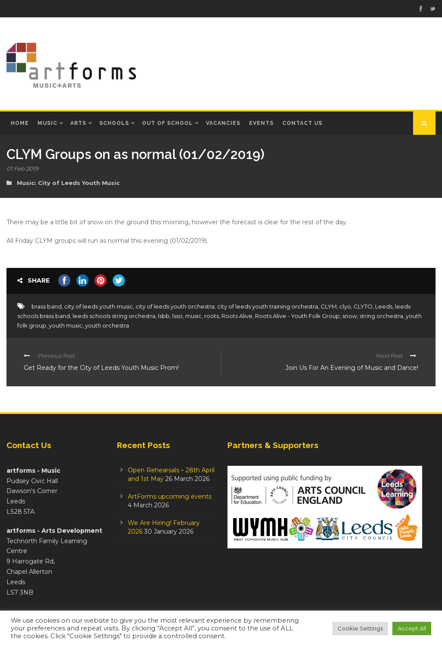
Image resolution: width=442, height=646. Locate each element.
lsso (177, 315)
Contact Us (302, 123)
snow (349, 315)
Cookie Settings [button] (360, 628)
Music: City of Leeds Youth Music (68, 182)
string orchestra (381, 315)
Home (20, 123)
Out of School (167, 123)
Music (47, 123)
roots (211, 315)
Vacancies (223, 123)
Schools (114, 123)
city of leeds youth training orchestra (267, 306)
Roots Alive (237, 315)
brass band (47, 306)
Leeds (383, 306)
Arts (78, 123)
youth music (65, 325)
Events (261, 123)
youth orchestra (107, 325)
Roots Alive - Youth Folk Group (297, 315)
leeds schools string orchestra (114, 315)
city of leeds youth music (98, 306)
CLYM (329, 306)
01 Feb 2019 (22, 168)
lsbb (164, 315)
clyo (345, 306)
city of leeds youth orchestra (175, 306)
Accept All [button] (412, 628)
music (193, 315)
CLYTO (363, 306)
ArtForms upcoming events (170, 496)
